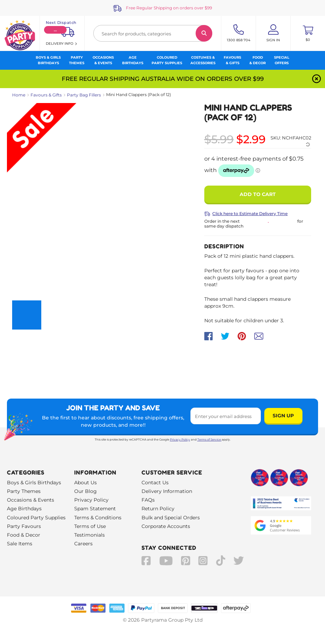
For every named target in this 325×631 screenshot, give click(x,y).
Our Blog (85, 491)
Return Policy (158, 508)
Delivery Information (167, 491)
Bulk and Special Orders (171, 517)
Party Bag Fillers (84, 94)
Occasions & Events (30, 500)
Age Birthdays (24, 508)
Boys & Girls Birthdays (34, 482)
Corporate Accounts (166, 526)
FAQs (148, 500)
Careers (83, 543)
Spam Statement (95, 508)
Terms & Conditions (97, 517)
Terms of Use (90, 526)
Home (18, 94)
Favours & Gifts (46, 94)
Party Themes (24, 491)
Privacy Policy (180, 439)
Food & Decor (23, 535)
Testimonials (89, 535)
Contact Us (155, 482)
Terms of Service (209, 439)
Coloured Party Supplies (36, 517)
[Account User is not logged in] (273, 33)
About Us (85, 482)
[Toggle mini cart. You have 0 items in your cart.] (308, 33)
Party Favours (24, 526)
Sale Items (19, 543)
